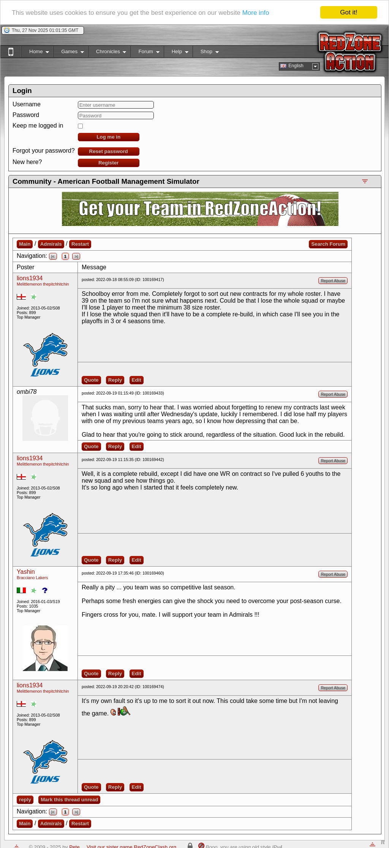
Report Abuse (333, 280)
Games (68, 53)
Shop (206, 53)
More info (255, 12)
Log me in (108, 137)
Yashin (26, 571)
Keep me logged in (38, 125)
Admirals (51, 244)
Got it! (348, 12)
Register (108, 163)
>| (76, 256)
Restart (80, 244)
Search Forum (328, 244)
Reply (115, 380)
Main (24, 244)
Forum (144, 53)
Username (27, 104)
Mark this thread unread (69, 799)
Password (26, 115)
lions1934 (30, 278)
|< (53, 256)
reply (25, 799)
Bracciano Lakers (32, 577)
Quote (91, 380)
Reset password (108, 151)
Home (35, 53)
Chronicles (107, 53)
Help (176, 53)
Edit (136, 380)
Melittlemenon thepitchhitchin (43, 284)
